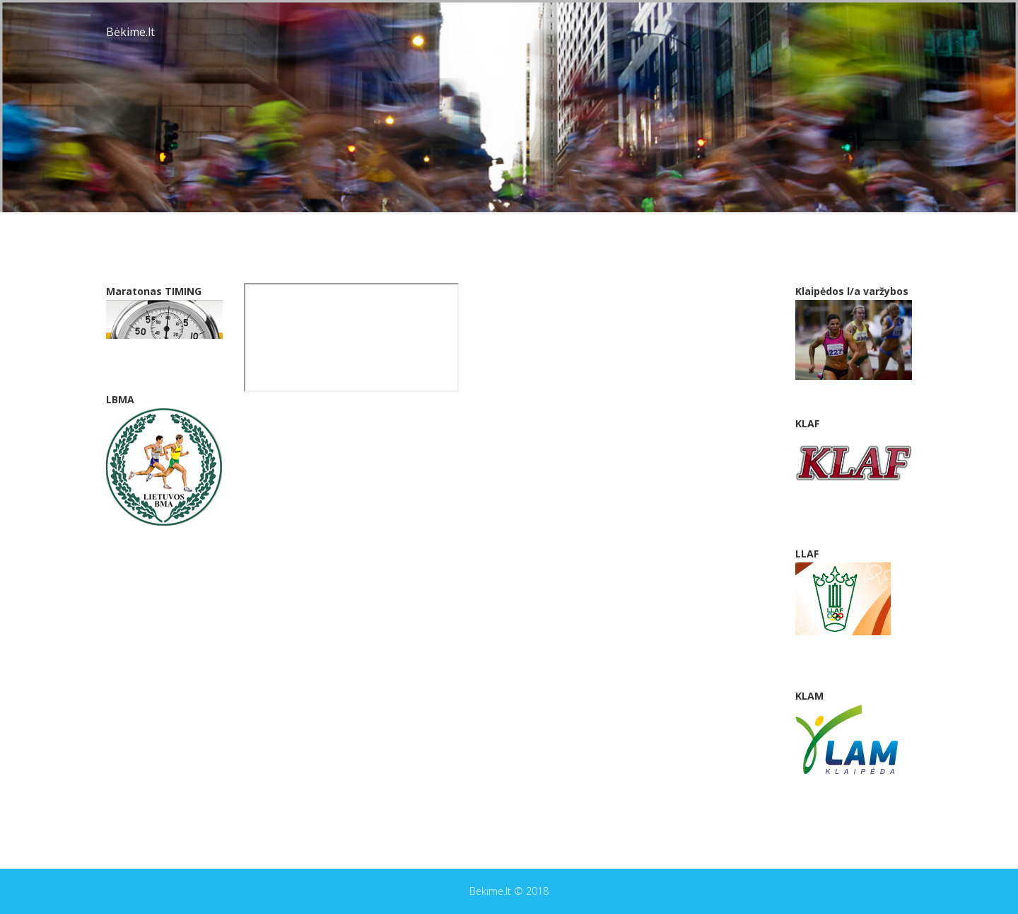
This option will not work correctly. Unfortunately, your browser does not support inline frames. (351, 337)
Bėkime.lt (130, 32)
